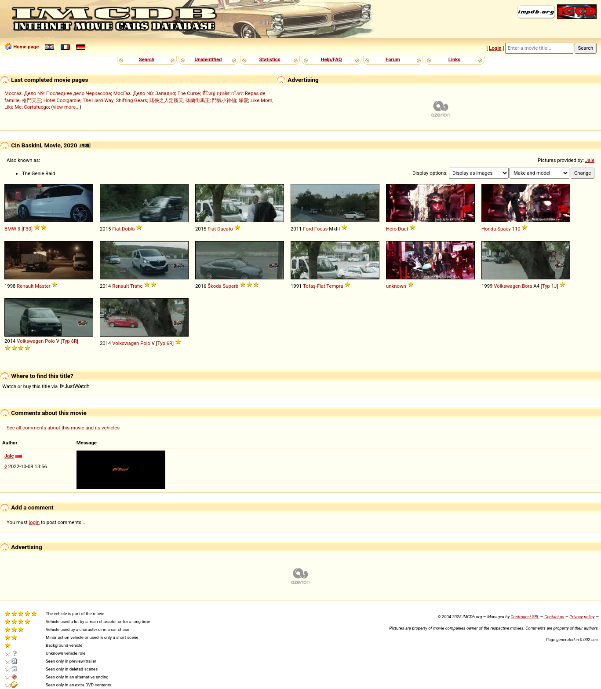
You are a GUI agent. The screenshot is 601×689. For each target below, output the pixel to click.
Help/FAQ (331, 59)
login (34, 522)
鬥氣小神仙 (224, 100)
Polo (50, 341)
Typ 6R (69, 341)
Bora (527, 286)
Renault (25, 286)
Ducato (225, 229)
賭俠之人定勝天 (166, 100)
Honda (488, 229)
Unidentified (208, 59)
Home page (26, 47)
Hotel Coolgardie (62, 100)
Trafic (136, 286)
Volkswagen (507, 286)
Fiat (116, 229)
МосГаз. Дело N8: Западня (144, 93)
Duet (403, 229)
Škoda (214, 286)
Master (42, 286)
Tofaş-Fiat (314, 286)
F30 (27, 229)
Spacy (504, 229)
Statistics (269, 59)
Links (454, 59)
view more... (66, 107)
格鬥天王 (31, 100)
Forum (393, 59)
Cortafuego (36, 107)
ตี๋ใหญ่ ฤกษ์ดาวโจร (222, 93)
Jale (589, 160)
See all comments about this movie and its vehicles (63, 428)
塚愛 (243, 100)
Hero (391, 229)
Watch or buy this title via (45, 386)
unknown (396, 286)
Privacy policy (581, 616)
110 (516, 229)
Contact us (554, 616)
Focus (321, 229)
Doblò (128, 229)
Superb (231, 286)
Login (495, 48)
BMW (10, 229)
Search (146, 59)
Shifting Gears (131, 100)
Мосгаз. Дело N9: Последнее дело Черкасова (57, 93)
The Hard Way (98, 100)
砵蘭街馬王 (198, 100)
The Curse (189, 93)
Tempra (334, 286)
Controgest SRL (524, 616)
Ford (308, 229)
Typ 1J (549, 286)
